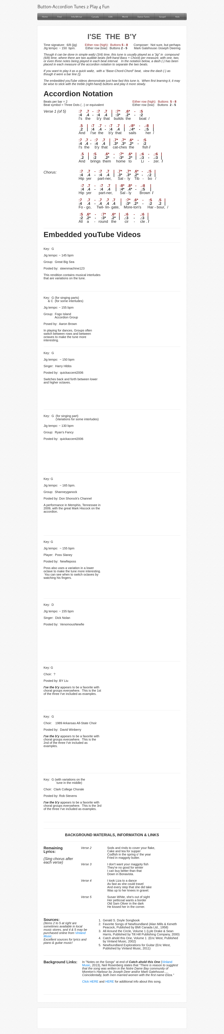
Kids (177, 16)
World (125, 16)
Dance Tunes (143, 16)
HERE (109, 981)
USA (110, 16)
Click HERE (90, 981)
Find (59, 16)
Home (45, 16)
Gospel (162, 16)
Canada (95, 16)
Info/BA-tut (76, 16)
